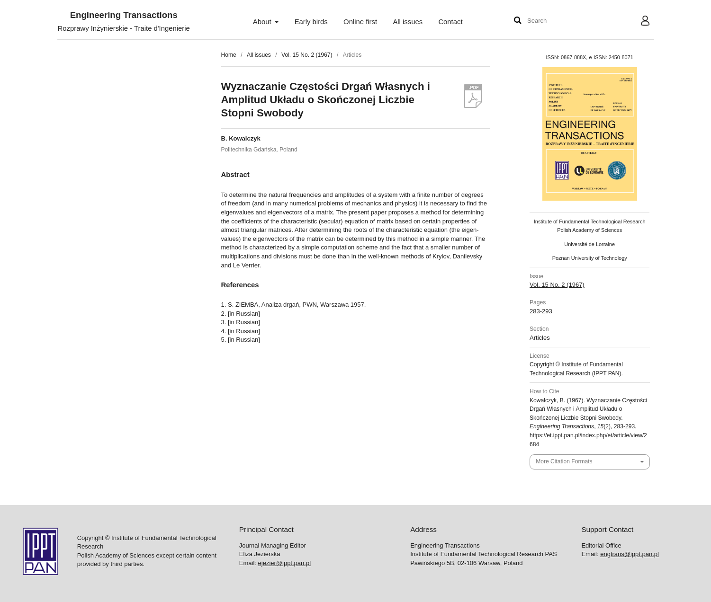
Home (228, 55)
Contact (450, 22)
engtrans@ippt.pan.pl (629, 554)
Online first (360, 22)
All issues (408, 22)
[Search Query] (555, 21)
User (637, 21)
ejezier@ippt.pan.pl (284, 563)
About (263, 22)
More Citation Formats (564, 461)
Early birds (311, 22)
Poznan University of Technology (589, 258)
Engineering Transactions (124, 15)
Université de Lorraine (589, 244)
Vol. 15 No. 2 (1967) (306, 55)
